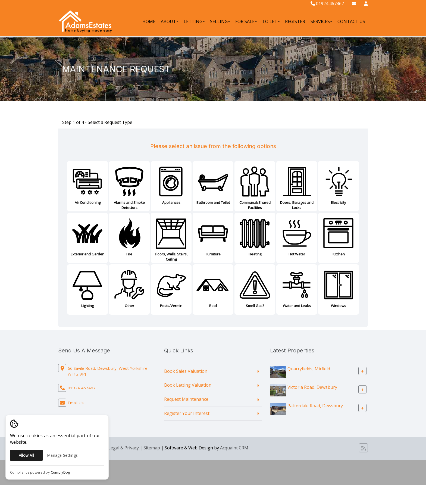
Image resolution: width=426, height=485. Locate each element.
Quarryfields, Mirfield (308, 368)
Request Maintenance (186, 399)
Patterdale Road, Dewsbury (315, 405)
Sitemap (151, 448)
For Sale (246, 21)
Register (295, 21)
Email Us (76, 402)
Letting (194, 21)
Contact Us (351, 21)
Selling (220, 21)
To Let (271, 21)
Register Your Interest (186, 413)
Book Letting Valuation (187, 385)
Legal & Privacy (123, 448)
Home (148, 21)
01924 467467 (327, 4)
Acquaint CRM (234, 448)
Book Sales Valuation (185, 371)
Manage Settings (62, 455)
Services (321, 21)
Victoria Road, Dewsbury (312, 387)
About (169, 21)
